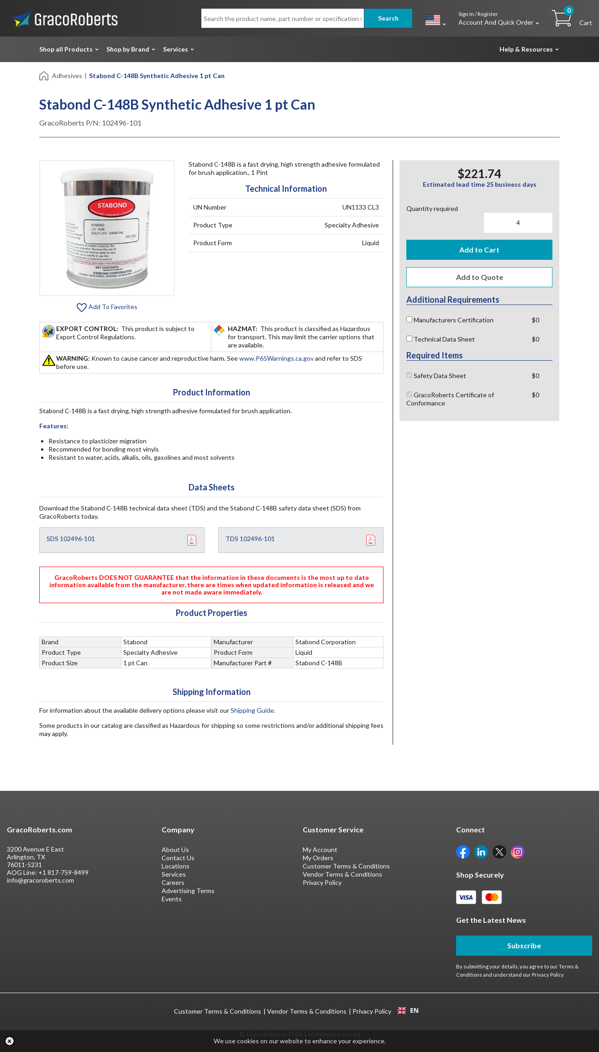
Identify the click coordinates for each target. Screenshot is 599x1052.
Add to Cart (479, 249)
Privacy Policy (322, 882)
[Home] (44, 75)
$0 (535, 320)
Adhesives (67, 75)
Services (175, 49)
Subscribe (524, 945)
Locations (175, 866)
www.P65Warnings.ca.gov (276, 358)
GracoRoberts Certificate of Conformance (450, 399)
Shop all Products (66, 49)
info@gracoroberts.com (40, 880)
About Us (175, 849)
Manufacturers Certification (450, 320)
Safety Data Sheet (436, 375)
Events (172, 899)
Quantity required (432, 208)
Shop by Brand (127, 49)
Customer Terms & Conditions (346, 866)
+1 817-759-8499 (63, 872)
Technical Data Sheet (440, 339)
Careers (173, 882)
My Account (320, 849)
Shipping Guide (252, 710)
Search (388, 18)
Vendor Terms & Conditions (342, 874)
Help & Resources (526, 49)
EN (408, 1010)
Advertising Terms (188, 890)
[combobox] (408, 1010)
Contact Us (178, 858)
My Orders (318, 858)
